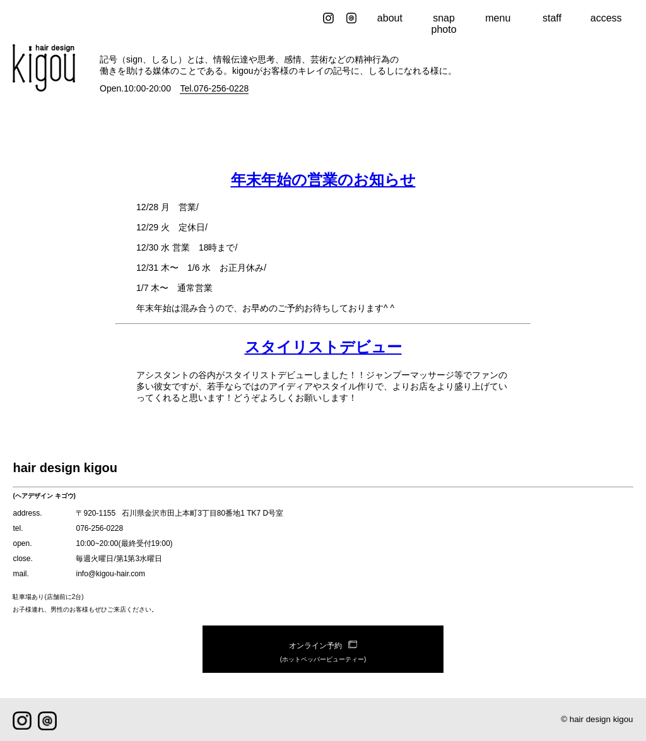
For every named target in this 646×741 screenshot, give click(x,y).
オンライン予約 (323, 653)
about (389, 18)
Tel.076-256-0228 (214, 88)
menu (497, 18)
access (606, 18)
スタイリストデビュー (323, 346)
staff (552, 18)
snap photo (444, 24)
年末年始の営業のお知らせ (323, 179)
